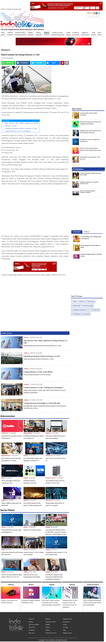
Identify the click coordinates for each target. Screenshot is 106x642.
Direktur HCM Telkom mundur (32, 530)
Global (65, 624)
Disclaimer (32, 627)
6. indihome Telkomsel (79, 310)
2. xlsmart (81, 301)
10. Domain (86, 314)
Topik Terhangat (76, 296)
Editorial (48, 619)
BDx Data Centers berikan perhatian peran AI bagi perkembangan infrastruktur (51, 603)
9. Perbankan (76, 314)
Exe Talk (65, 627)
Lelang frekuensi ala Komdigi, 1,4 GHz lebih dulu (41, 403)
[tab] (76, 232)
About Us (31, 619)
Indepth (25, 455)
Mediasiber (32, 630)
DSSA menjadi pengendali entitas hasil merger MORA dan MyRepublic (92, 603)
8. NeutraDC (95, 310)
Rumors (5, 49)
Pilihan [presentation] (86, 232)
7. (88, 310)
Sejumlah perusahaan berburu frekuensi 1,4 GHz (21, 128)
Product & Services (51, 633)
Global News (4, 433)
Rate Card (31, 633)
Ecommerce (66, 622)
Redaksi (31, 622)
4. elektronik (76, 305)
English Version (67, 633)
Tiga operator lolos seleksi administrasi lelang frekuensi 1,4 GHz (21, 124)
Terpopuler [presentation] (77, 232)
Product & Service (51, 478)
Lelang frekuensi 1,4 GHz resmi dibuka (18, 131)
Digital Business (27, 433)
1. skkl (74, 301)
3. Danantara (90, 301)
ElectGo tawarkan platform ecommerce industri (87, 191)
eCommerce (78, 169)
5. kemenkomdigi (87, 305)
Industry (26, 384)
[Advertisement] (24, 211)
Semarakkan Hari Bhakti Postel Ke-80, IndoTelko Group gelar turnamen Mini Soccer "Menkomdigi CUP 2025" (56, 532)
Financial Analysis (51, 622)
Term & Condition (34, 624)
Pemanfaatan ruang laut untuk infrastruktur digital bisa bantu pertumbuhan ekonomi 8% (54, 577)
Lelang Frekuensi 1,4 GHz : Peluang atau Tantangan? (43, 387)
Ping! (2, 478)
